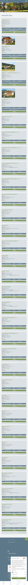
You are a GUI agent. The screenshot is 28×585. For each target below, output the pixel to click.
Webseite (4, 26)
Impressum (9, 575)
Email (3, 25)
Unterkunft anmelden (12, 553)
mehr (14, 32)
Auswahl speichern (18, 580)
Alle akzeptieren (19, 578)
